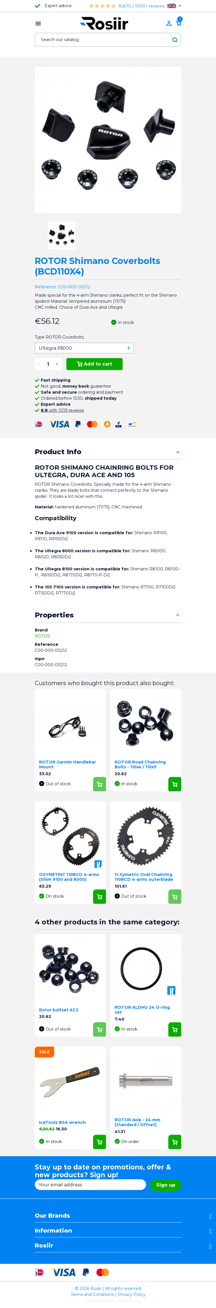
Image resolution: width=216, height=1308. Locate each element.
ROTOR (42, 636)
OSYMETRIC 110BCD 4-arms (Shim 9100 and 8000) (69, 877)
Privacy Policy (132, 1294)
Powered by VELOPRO (108, 1300)
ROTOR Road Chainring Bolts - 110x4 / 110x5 (140, 764)
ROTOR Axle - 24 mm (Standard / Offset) (137, 1122)
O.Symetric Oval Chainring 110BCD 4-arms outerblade (144, 877)
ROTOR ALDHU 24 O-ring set (142, 1010)
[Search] (108, 40)
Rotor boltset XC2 (58, 1009)
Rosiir (44, 1245)
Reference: (46, 286)
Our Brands (52, 1215)
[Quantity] (48, 364)
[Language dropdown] (174, 5)
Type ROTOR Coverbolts (59, 337)
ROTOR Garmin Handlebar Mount (67, 764)
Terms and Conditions (92, 1294)
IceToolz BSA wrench (62, 1122)
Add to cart (94, 364)
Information (53, 1230)
